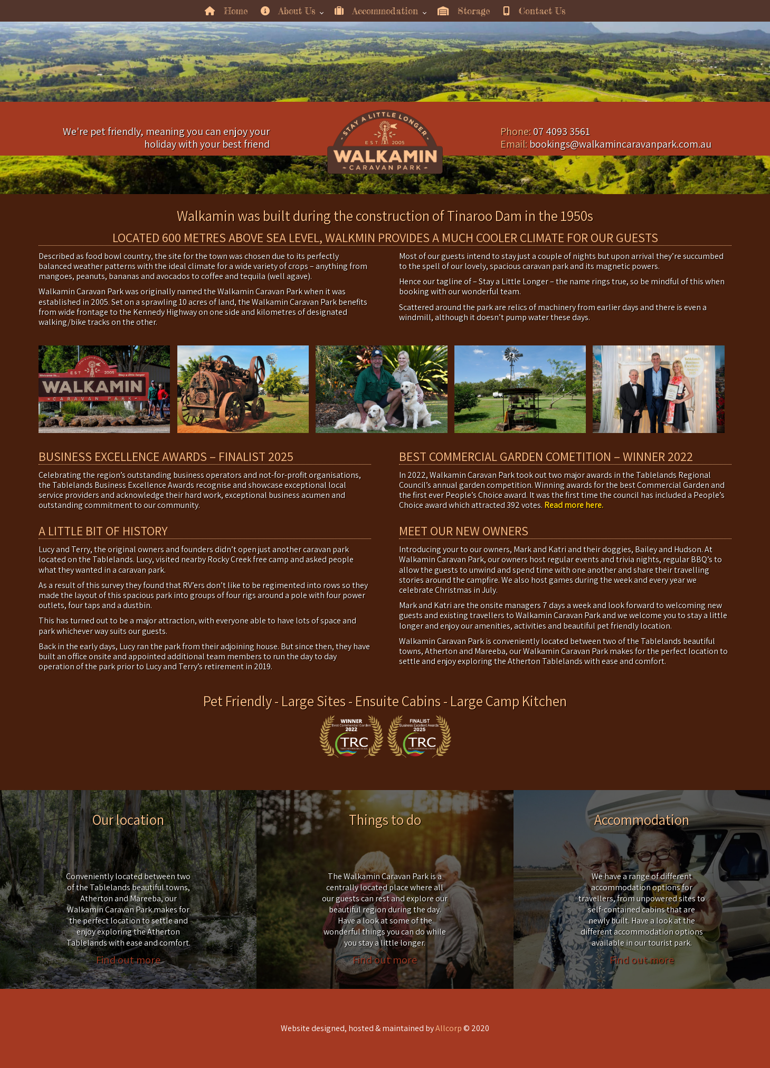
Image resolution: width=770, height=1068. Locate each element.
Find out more (128, 959)
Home (226, 10)
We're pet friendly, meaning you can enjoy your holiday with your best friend (166, 137)
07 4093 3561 (561, 131)
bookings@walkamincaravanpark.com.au (620, 144)
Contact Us (534, 10)
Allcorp (448, 1028)
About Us (288, 10)
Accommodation (376, 10)
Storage (464, 10)
